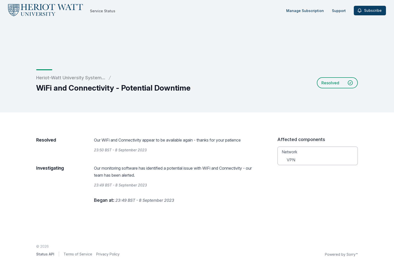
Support (339, 11)
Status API (45, 254)
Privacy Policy (108, 254)
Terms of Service (78, 254)
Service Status (102, 11)
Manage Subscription (305, 11)
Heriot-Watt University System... (70, 77)
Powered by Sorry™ (341, 254)
